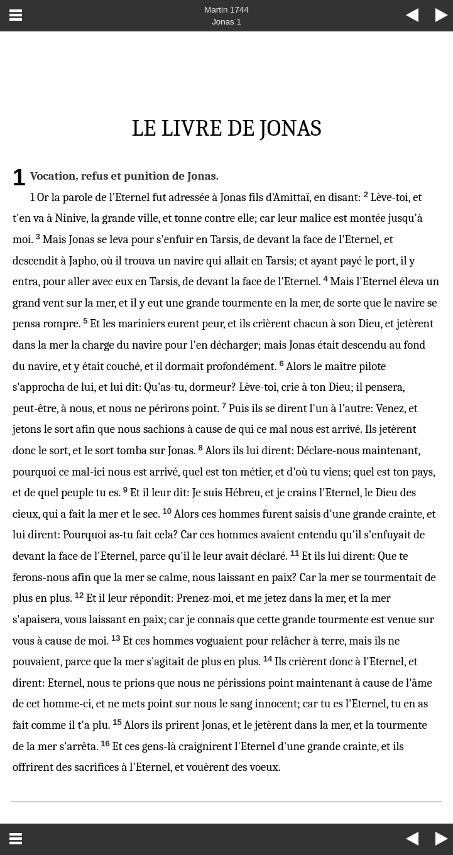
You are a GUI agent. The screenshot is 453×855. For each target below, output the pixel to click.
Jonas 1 (226, 21)
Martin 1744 (226, 9)
